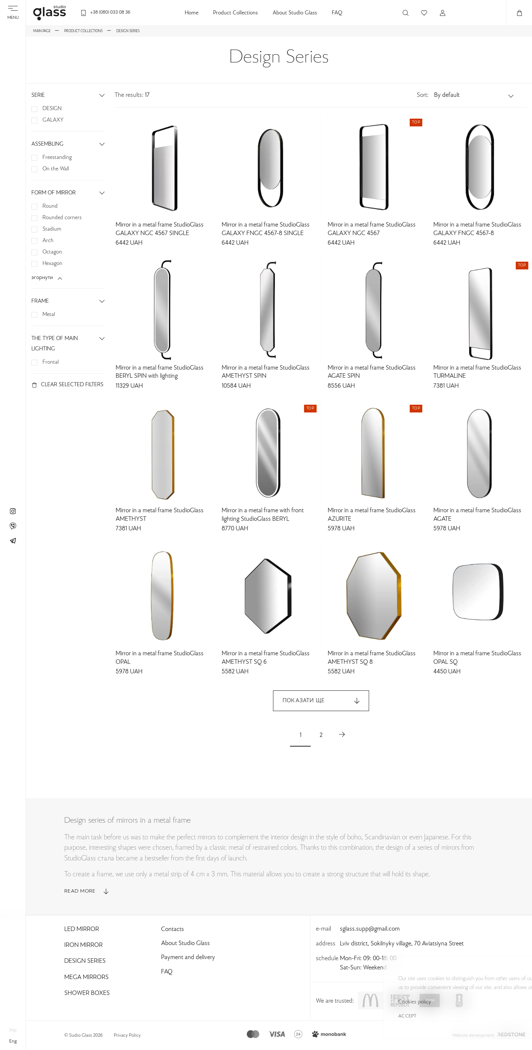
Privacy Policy (127, 1035)
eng (13, 1041)
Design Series (85, 961)
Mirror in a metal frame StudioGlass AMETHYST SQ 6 (266, 658)
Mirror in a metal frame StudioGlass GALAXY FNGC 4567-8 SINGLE (266, 229)
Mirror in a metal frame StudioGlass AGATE (477, 515)
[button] (474, 95)
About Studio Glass (295, 13)
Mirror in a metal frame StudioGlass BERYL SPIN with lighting (160, 372)
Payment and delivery (188, 957)
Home (191, 13)
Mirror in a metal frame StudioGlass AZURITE (372, 515)
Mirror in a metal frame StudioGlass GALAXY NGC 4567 (372, 229)
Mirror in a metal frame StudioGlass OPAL (160, 658)
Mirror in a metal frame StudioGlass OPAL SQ (477, 658)
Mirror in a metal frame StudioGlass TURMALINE (477, 372)
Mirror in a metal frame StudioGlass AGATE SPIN (372, 372)
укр (13, 1030)
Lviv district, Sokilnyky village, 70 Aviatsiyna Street (402, 944)
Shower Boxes (87, 993)
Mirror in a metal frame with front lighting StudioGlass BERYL (263, 515)
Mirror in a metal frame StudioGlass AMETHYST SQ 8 (372, 658)
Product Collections (235, 13)
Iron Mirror (83, 945)
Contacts (172, 929)
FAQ (337, 13)
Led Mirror (81, 929)
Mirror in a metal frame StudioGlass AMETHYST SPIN (266, 372)
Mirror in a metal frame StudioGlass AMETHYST (160, 515)
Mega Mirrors (86, 977)
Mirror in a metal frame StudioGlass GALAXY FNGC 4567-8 (477, 229)
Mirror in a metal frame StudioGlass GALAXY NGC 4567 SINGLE (160, 229)
